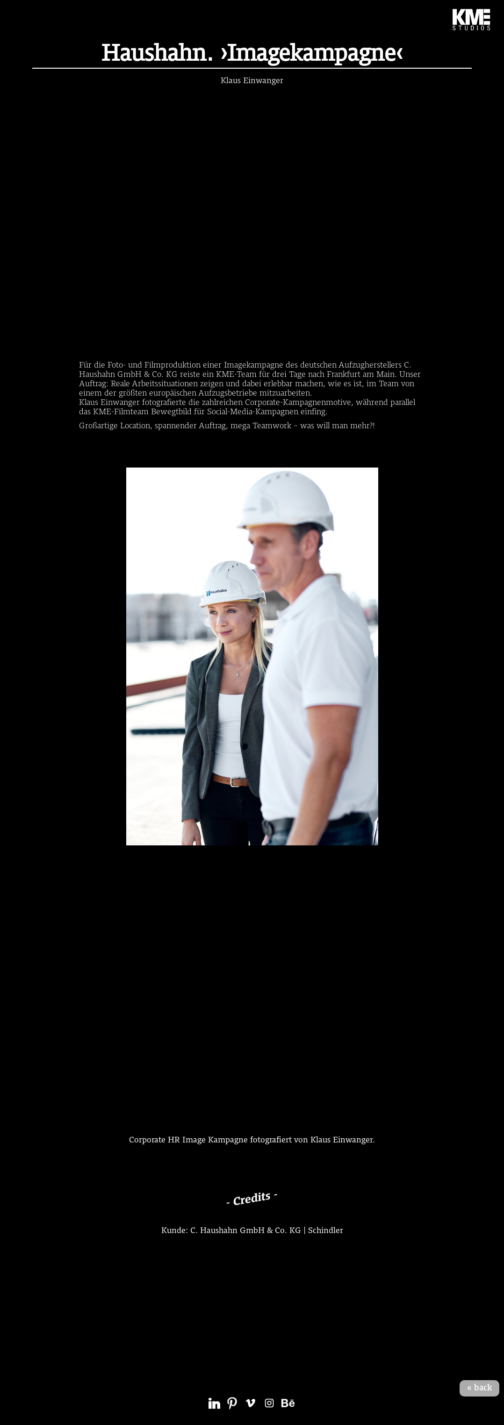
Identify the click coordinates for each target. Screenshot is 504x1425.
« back (479, 1387)
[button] (22, 19)
